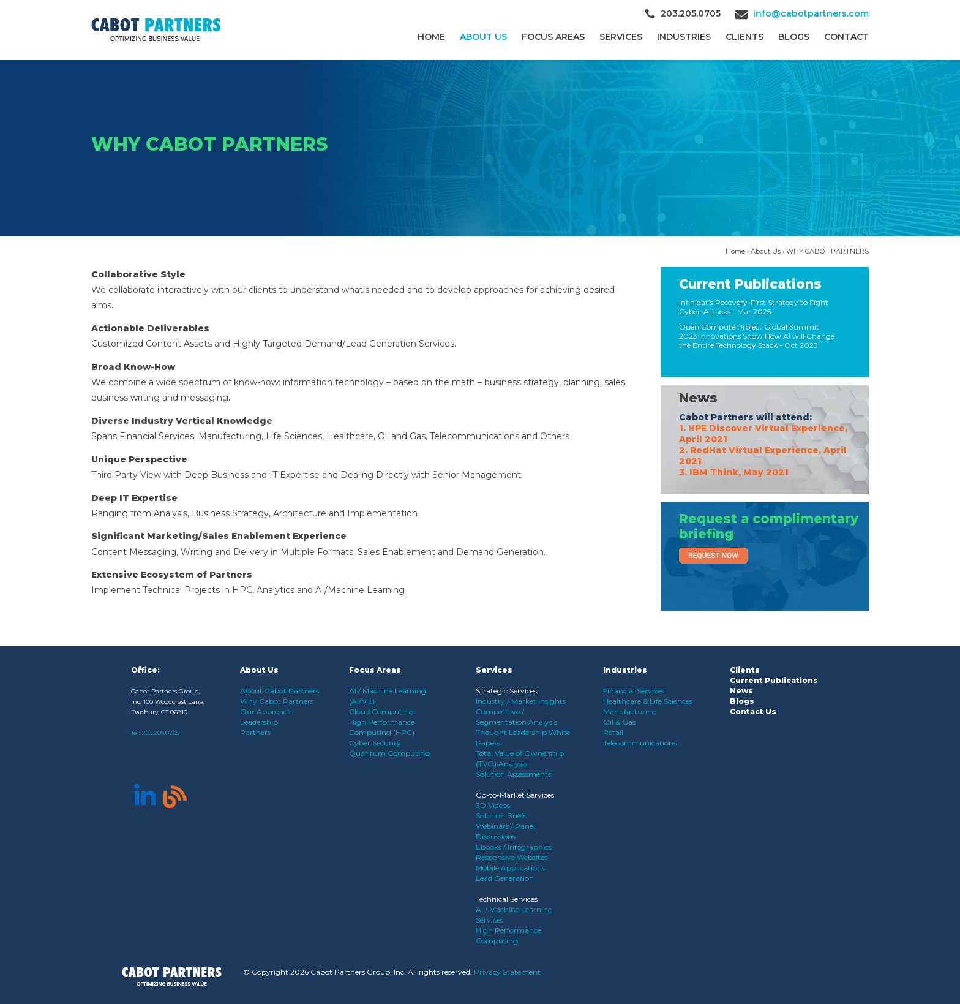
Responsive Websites (511, 857)
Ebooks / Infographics (514, 846)
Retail (613, 732)
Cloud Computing (381, 711)
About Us (483, 36)
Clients (745, 669)
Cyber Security (375, 742)
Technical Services (507, 899)
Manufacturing (630, 711)
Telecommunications (640, 742)
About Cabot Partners (279, 690)
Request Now (713, 555)
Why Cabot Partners (276, 701)
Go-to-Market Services (515, 794)
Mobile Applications (510, 867)
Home (431, 36)
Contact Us (753, 711)
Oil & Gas (619, 722)
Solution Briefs (501, 815)
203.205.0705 (160, 733)
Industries (684, 36)
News (698, 398)
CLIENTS (744, 36)
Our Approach (266, 711)
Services (620, 36)
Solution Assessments (513, 774)
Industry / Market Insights (521, 701)
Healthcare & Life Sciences (647, 701)
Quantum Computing (389, 753)
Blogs (793, 36)
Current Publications (750, 284)
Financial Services (633, 690)
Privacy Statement (507, 971)
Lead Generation (505, 878)
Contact (846, 36)
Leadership (259, 722)
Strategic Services (506, 690)
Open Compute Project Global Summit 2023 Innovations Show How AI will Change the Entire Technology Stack (756, 336)
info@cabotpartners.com (811, 13)
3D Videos (493, 805)
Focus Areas (553, 36)
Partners (255, 732)
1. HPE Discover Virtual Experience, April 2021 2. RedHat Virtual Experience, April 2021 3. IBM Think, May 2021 (763, 450)
